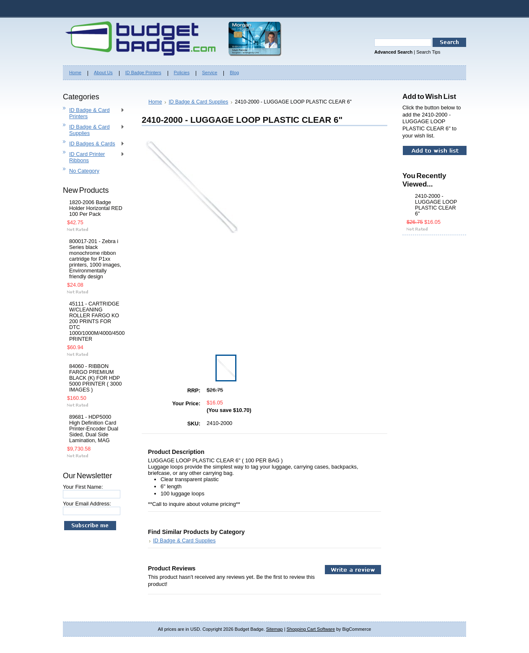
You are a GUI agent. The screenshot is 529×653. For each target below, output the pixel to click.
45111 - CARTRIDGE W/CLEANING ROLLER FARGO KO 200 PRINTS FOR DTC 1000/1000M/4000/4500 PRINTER (95, 321)
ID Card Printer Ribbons (93, 157)
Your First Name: (83, 487)
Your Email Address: (87, 503)
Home (155, 102)
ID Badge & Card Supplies (93, 130)
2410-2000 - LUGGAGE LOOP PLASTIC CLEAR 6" (436, 205)
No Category (84, 171)
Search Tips (428, 51)
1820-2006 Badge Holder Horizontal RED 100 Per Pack (95, 208)
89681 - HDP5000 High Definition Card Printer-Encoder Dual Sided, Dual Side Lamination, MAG (93, 428)
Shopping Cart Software (311, 629)
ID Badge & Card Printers (93, 113)
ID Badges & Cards (93, 144)
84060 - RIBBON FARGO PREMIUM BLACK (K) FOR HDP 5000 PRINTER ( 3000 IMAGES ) (95, 378)
